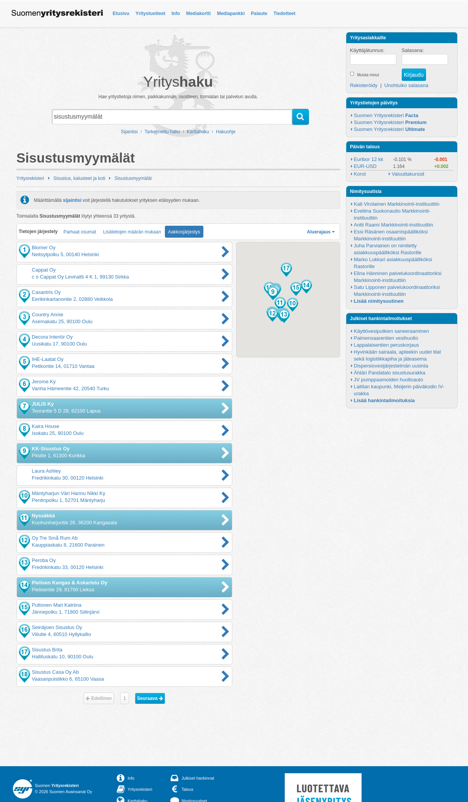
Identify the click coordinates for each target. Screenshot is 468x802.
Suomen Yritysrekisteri (386, 115)
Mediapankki (231, 13)
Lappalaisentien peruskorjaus (386, 345)
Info (175, 13)
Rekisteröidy (364, 85)
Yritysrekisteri (30, 178)
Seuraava (150, 698)
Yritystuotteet (150, 13)
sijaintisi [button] (72, 200)
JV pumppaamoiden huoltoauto (388, 380)
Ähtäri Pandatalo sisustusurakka (390, 373)
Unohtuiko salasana (406, 85)
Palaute (259, 13)
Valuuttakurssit (408, 174)
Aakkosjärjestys (184, 232)
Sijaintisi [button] (129, 131)
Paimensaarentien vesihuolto (386, 338)
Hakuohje (226, 131)
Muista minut (368, 75)
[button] (272, 293)
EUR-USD (365, 166)
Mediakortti (198, 13)
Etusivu (121, 13)
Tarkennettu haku (162, 131)
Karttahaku (198, 131)
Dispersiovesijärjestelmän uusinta (391, 366)
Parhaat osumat (80, 232)
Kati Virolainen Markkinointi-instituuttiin (396, 204)
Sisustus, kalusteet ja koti (80, 178)
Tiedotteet (284, 13)
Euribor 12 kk (369, 159)
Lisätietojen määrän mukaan (132, 232)
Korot (360, 174)
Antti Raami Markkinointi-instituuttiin (393, 225)
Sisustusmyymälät (133, 178)
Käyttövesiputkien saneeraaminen (391, 331)
